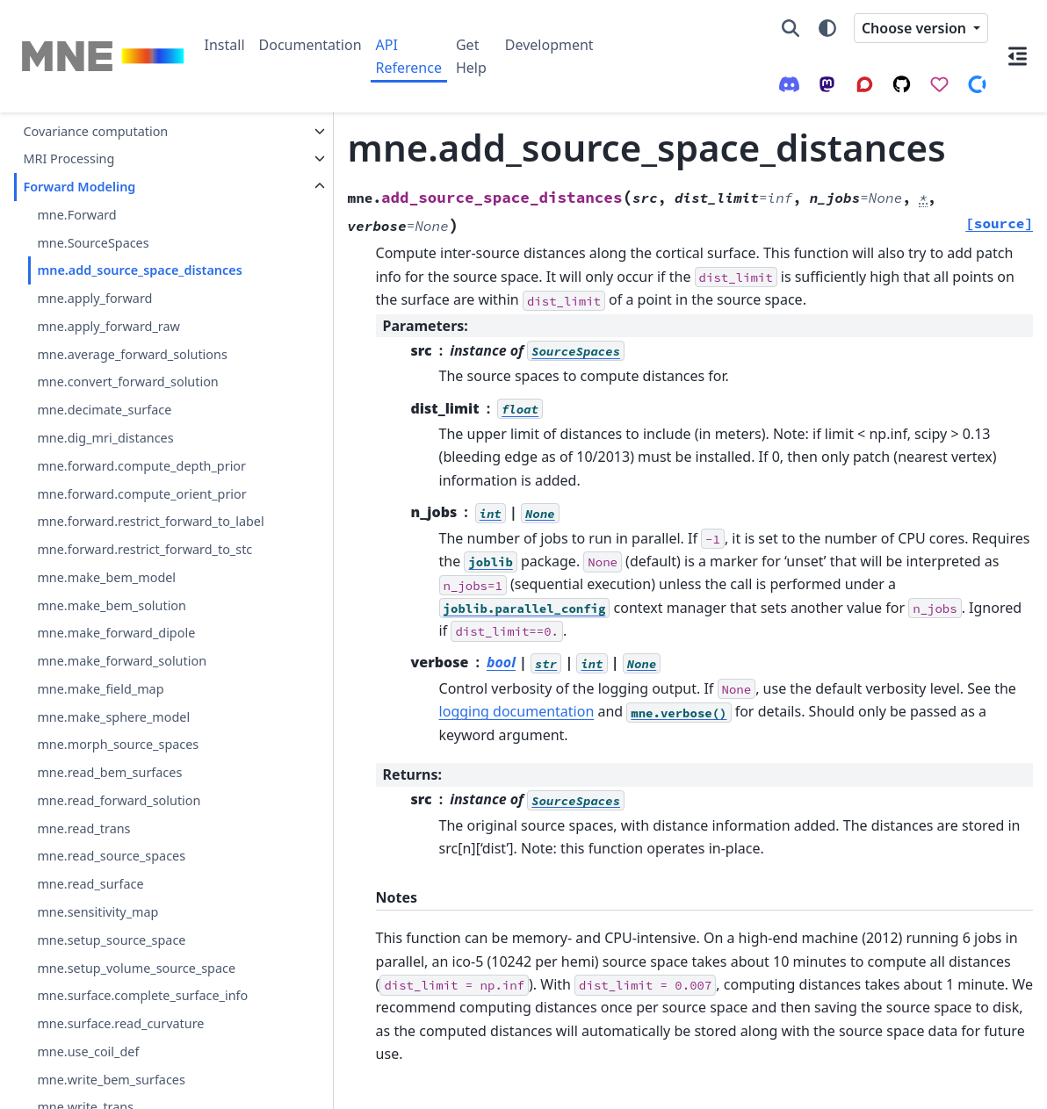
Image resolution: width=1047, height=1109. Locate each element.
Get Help (471, 56)
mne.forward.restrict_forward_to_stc (141, 581)
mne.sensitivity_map (97, 954)
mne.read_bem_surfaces (109, 814)
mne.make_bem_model (106, 618)
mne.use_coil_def (88, 1092)
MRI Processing (68, 158)
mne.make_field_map (100, 730)
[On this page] (1017, 56)
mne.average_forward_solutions (132, 354)
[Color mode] (827, 28)
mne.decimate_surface (104, 409)
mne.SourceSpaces (92, 242)
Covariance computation (95, 131)
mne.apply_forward (94, 298)
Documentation (310, 44)
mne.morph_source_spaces (118, 786)
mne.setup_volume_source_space (136, 1009)
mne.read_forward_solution (118, 841)
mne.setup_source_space (111, 981)
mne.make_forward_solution (121, 703)
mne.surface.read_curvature (120, 1065)
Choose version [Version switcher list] (916, 28)
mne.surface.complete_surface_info (142, 1037)
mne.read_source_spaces (111, 897)
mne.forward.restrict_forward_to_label (141, 532)
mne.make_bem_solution (111, 646)
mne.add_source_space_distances (139, 270)
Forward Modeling (79, 186)
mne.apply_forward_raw (108, 326)
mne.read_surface (90, 926)
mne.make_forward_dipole (116, 674)
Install (225, 44)
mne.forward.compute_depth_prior (141, 465)
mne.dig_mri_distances (105, 437)
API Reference (409, 56)
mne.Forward (76, 214)
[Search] (790, 28)
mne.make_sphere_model (113, 758)
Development (549, 44)
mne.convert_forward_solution (127, 381)
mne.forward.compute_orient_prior (141, 494)
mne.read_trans (83, 869)
